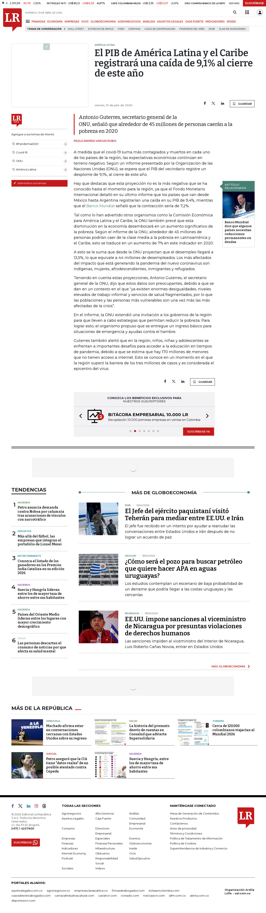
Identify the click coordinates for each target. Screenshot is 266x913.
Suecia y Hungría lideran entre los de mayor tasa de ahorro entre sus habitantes (41, 594)
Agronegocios (71, 813)
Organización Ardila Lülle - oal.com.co (239, 891)
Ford (121, 29)
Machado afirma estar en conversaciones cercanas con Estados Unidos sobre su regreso (66, 732)
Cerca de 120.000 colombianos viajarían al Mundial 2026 (233, 730)
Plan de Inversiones (232, 29)
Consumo (68, 828)
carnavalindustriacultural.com (74, 895)
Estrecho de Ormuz (101, 29)
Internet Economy (74, 853)
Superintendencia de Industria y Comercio (198, 848)
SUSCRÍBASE (254, 3)
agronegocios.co (58, 890)
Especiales (102, 838)
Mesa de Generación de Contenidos (194, 813)
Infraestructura (105, 848)
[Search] (235, 12)
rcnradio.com (130, 895)
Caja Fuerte (103, 818)
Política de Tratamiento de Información (196, 838)
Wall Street (76, 29)
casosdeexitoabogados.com (30, 895)
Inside (133, 848)
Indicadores (70, 848)
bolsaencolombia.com (164, 890)
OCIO (85, 21)
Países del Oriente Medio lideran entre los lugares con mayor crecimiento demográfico (42, 620)
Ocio (132, 853)
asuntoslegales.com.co (27, 890)
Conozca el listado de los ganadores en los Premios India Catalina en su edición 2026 (41, 567)
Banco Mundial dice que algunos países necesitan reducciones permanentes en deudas (238, 232)
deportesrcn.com (23, 900)
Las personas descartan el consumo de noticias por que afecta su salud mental (42, 647)
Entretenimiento (29, 555)
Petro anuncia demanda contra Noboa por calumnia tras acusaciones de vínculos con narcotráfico (42, 513)
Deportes (24, 531)
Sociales (67, 868)
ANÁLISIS (149, 21)
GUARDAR (242, 103)
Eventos (134, 838)
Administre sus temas (30, 183)
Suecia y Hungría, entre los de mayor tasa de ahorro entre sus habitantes (149, 765)
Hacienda (24, 502)
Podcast (67, 858)
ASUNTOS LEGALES (170, 21)
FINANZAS (38, 21)
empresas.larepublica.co (91, 890)
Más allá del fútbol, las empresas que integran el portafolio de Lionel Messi (40, 540)
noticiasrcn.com (154, 895)
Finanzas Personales (109, 843)
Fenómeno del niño (191, 29)
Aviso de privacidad (183, 828)
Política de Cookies (183, 843)
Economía (136, 828)
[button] (79, 416)
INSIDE (231, 21)
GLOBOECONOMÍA (103, 21)
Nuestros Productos (183, 818)
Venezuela (53, 721)
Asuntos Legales (73, 818)
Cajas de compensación (160, 29)
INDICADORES (215, 21)
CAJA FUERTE (194, 21)
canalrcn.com (107, 895)
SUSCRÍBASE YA (198, 431)
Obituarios (102, 853)
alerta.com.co (199, 895)
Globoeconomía (140, 843)
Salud (22, 638)
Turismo (218, 721)
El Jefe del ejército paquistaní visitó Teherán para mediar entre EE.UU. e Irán (184, 514)
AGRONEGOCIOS (129, 21)
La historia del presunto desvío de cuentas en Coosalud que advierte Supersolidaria (149, 732)
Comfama (134, 29)
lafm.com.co (177, 895)
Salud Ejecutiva (139, 858)
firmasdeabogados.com (128, 890)
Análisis (134, 813)
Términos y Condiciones (186, 833)
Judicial (51, 753)
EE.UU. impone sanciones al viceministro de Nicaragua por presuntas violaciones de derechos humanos (185, 626)
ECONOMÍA (55, 21)
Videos (100, 868)
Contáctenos (179, 823)
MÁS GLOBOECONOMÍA (228, 666)
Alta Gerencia (104, 813)
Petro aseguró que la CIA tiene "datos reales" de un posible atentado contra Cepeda (67, 765)
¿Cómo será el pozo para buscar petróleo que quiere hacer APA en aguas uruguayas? (183, 568)
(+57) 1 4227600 (22, 828)
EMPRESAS (72, 21)
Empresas (68, 838)
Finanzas (67, 843)
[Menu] (28, 21)
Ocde (212, 29)
